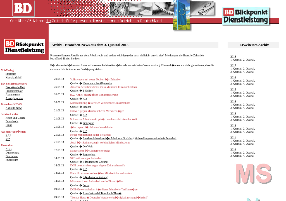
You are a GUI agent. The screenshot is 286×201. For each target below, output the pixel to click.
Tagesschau (89, 154)
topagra (87, 106)
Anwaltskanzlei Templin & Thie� (102, 193)
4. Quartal (248, 71)
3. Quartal (236, 71)
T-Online (88, 90)
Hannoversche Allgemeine (97, 83)
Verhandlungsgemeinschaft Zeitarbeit (156, 138)
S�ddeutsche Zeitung (95, 161)
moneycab (88, 123)
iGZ (85, 98)
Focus (86, 185)
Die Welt (87, 146)
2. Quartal (248, 59)
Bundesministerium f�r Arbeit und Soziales (107, 138)
